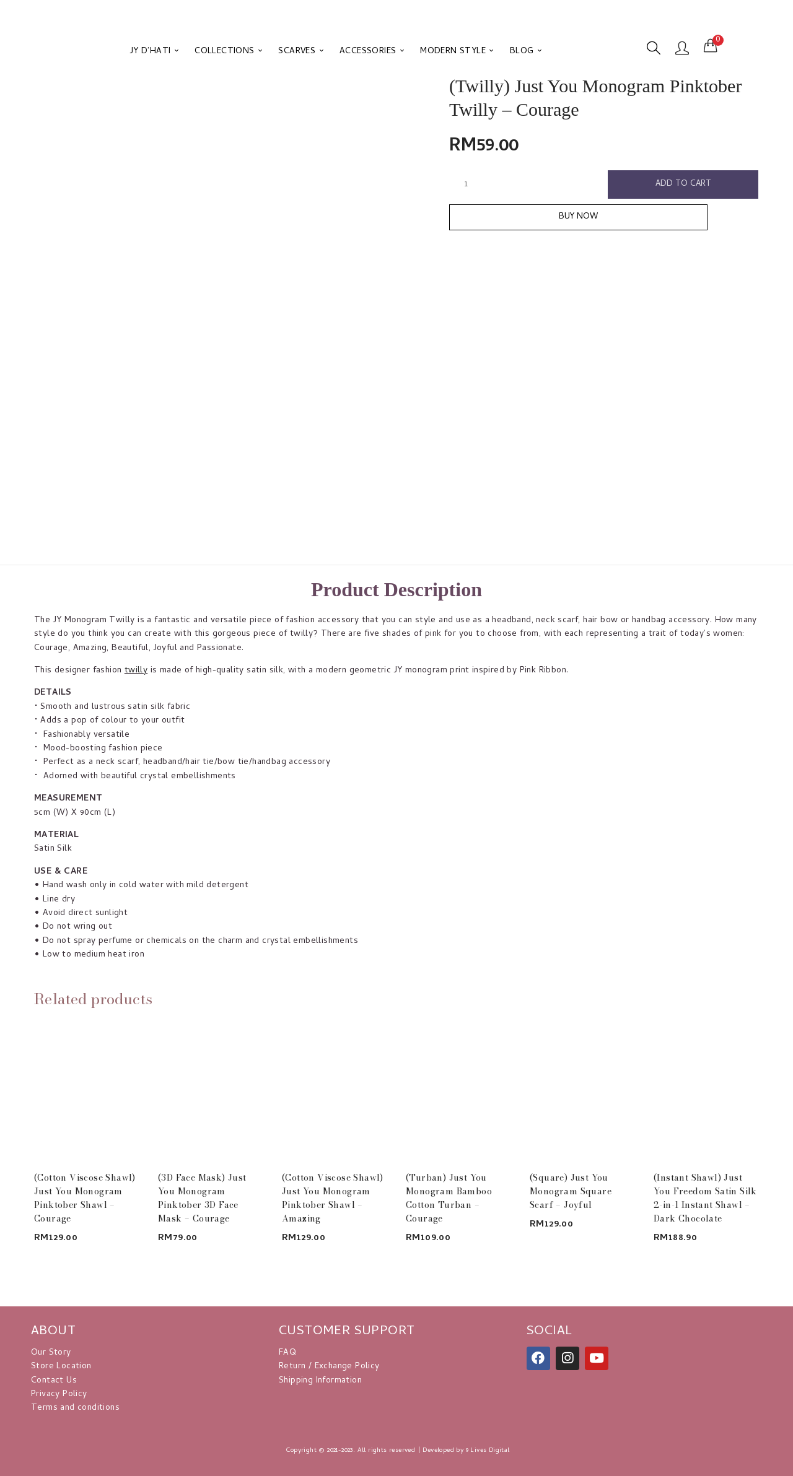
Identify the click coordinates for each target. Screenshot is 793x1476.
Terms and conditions (75, 1408)
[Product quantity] (466, 184)
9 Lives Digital (488, 1450)
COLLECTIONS (228, 52)
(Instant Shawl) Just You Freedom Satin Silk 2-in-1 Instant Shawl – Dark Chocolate (705, 1198)
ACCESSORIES (372, 52)
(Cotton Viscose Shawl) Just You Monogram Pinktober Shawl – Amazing (332, 1198)
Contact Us (54, 1381)
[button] (710, 46)
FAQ (287, 1353)
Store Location (61, 1367)
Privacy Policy (59, 1394)
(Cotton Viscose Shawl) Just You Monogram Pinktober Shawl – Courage (85, 1198)
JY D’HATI (154, 52)
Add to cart (683, 185)
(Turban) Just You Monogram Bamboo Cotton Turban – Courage (449, 1198)
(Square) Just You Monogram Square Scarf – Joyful (570, 1191)
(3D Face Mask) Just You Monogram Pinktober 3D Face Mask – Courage (202, 1198)
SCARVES (300, 52)
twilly (136, 671)
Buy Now (604, 221)
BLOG (525, 52)
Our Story (51, 1353)
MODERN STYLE (457, 52)
